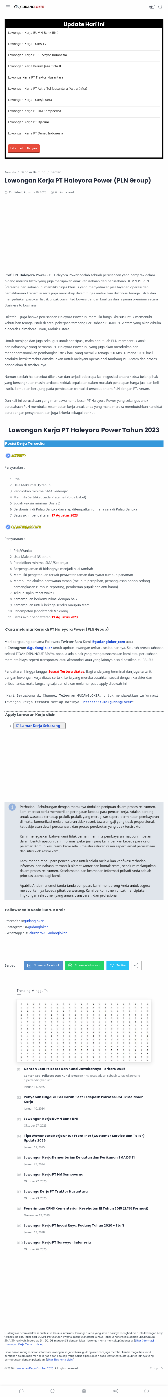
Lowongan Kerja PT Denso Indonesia (36, 133)
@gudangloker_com (109, 641)
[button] (152, 7)
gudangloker (35, 931)
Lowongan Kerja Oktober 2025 (37, 1379)
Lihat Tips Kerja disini (83, 1370)
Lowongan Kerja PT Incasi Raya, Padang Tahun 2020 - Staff (74, 1236)
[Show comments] (146, 1390)
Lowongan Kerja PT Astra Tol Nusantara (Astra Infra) (48, 88)
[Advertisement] (84, 235)
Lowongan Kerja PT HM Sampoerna (35, 111)
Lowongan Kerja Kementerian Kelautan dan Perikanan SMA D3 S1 (79, 1168)
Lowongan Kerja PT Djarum (29, 122)
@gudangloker (40, 647)
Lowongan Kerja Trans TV (28, 44)
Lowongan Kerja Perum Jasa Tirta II (35, 66)
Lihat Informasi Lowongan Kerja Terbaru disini (52, 1355)
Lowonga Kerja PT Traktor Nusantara (36, 77)
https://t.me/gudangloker (108, 708)
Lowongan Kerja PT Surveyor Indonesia (38, 55)
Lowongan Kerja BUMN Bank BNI (34, 32)
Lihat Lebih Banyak (25, 148)
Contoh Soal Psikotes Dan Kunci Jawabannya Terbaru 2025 (74, 1080)
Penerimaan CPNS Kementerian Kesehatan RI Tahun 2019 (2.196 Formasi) (86, 1219)
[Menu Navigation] (8, 6)
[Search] (160, 6)
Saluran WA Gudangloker (48, 944)
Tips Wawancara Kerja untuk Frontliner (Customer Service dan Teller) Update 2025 (84, 1149)
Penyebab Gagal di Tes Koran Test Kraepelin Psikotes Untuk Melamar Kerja (83, 1110)
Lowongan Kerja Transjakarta (31, 100)
